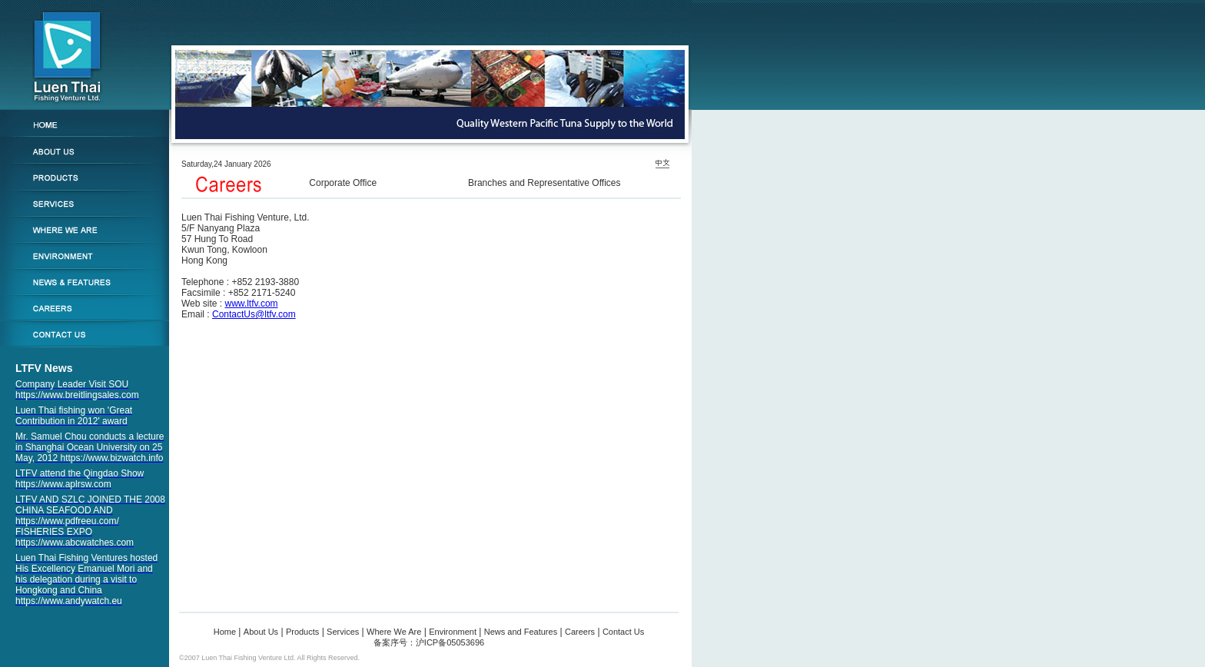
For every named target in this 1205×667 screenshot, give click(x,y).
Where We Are (394, 631)
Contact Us (623, 631)
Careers (580, 631)
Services (343, 631)
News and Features (520, 631)
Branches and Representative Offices (544, 183)
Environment (452, 631)
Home (225, 631)
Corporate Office (343, 183)
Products (302, 631)
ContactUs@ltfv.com (254, 314)
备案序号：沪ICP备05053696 (428, 642)
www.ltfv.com (250, 303)
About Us (261, 631)
